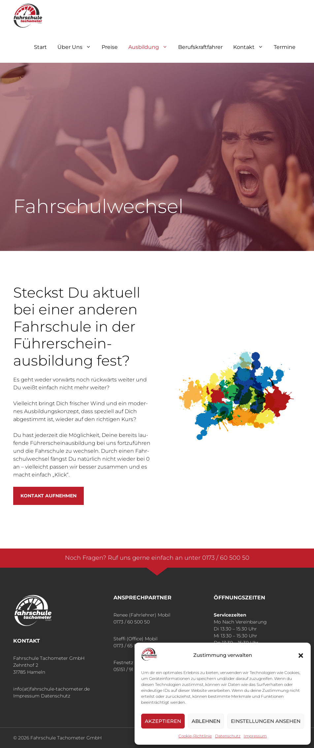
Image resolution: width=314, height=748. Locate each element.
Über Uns (76, 47)
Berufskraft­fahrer (200, 47)
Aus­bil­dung (150, 47)
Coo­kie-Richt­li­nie (195, 735)
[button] (301, 655)
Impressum (26, 696)
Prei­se (110, 47)
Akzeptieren (163, 721)
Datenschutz (55, 696)
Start (40, 47)
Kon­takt (250, 47)
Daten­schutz (227, 735)
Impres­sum (255, 735)
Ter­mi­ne (285, 47)
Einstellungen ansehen (265, 721)
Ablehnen (206, 721)
